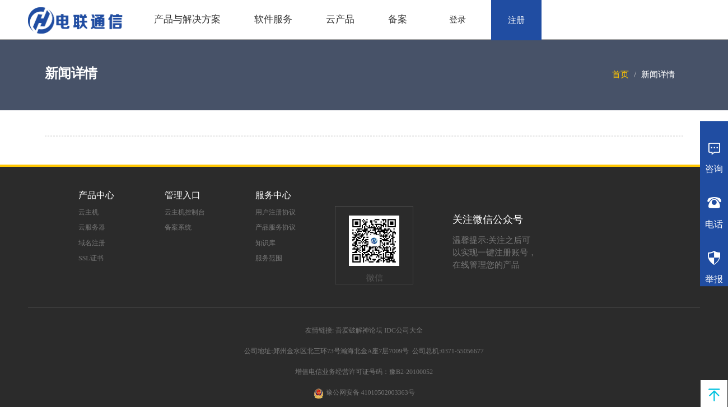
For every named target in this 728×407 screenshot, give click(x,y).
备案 (397, 19)
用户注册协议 (275, 212)
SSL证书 (91, 258)
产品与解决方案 (187, 19)
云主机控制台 (185, 212)
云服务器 (91, 227)
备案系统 (178, 227)
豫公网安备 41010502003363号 (370, 392)
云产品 (340, 19)
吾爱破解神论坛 (358, 330)
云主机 (88, 212)
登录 (457, 19)
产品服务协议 (275, 227)
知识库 (265, 243)
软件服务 (273, 19)
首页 (620, 74)
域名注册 (91, 243)
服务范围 (268, 258)
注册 (516, 20)
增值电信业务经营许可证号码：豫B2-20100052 (364, 372)
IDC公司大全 (403, 330)
